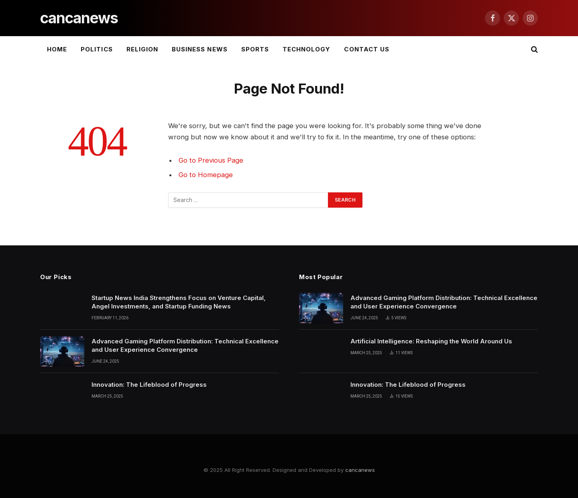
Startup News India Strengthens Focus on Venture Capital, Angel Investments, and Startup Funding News (179, 302)
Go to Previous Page (211, 160)
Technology (307, 49)
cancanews (360, 470)
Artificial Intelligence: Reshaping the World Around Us (431, 341)
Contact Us (366, 49)
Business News (200, 49)
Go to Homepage (206, 175)
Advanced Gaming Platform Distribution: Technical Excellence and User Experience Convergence (185, 345)
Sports (255, 49)
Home (57, 49)
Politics (96, 49)
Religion (142, 49)
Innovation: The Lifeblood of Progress (149, 384)
